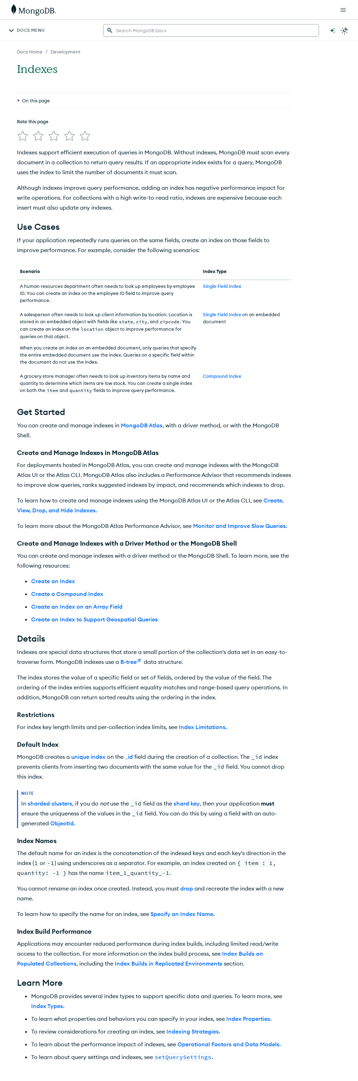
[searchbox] (211, 30)
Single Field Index (222, 286)
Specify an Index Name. (182, 913)
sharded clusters (50, 803)
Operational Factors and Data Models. (229, 1044)
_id (129, 756)
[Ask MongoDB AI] (332, 30)
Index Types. (47, 1005)
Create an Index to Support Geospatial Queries (94, 619)
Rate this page (33, 121)
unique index (88, 756)
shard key (187, 803)
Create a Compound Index (67, 593)
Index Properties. (249, 1018)
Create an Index (53, 581)
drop (186, 888)
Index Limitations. (203, 726)
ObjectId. (62, 823)
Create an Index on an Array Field (77, 606)
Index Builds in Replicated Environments (168, 963)
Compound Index (222, 376)
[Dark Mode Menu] (345, 30)
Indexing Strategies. (193, 1031)
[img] (22, 136)
